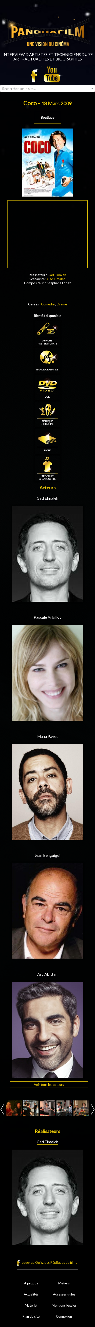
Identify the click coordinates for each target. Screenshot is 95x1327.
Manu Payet (47, 736)
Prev (2, 1109)
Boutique (47, 117)
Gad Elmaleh (57, 275)
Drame (62, 304)
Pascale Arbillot (47, 617)
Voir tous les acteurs (49, 1085)
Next (92, 1109)
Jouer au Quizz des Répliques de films (49, 1262)
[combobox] (47, 88)
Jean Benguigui (47, 855)
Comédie (47, 304)
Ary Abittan (47, 974)
